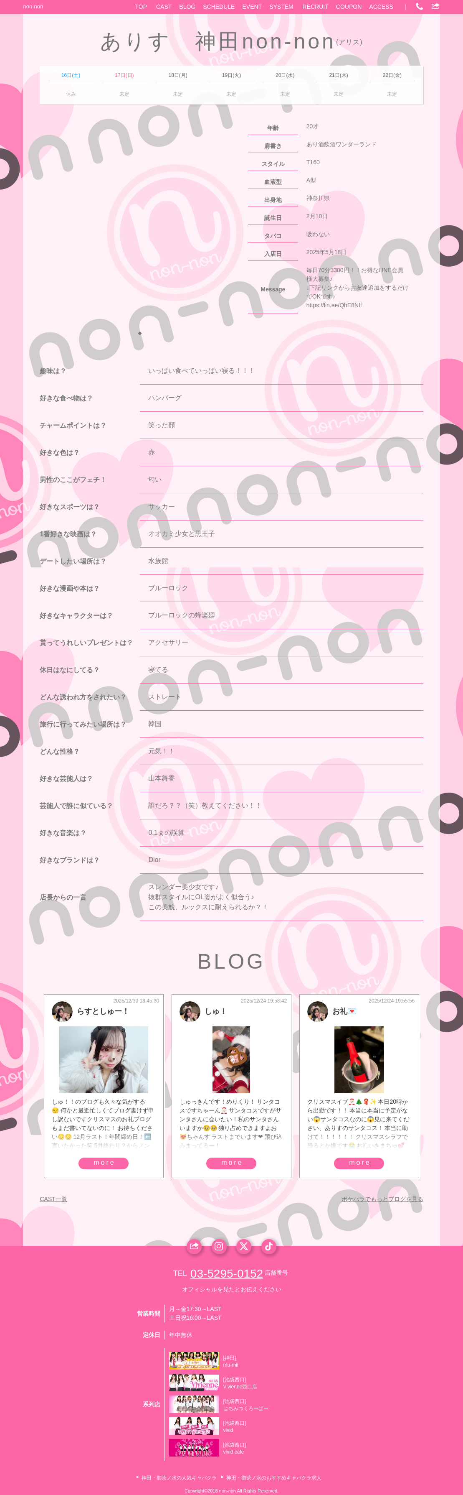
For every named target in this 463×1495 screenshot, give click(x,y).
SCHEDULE (219, 6)
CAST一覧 (53, 1199)
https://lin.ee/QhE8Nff (334, 305)
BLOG (187, 6)
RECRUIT (316, 6)
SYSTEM (281, 6)
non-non (33, 6)
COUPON (349, 6)
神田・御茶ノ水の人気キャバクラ (179, 1478)
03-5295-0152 (226, 1273)
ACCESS (381, 6)
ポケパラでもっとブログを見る (382, 1199)
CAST (164, 6)
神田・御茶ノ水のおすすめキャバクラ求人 (273, 1478)
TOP (141, 6)
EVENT (252, 6)
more (104, 1162)
